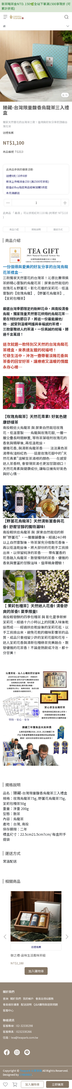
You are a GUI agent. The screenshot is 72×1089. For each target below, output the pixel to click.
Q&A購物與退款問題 (46, 1004)
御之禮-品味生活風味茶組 (28, 955)
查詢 (5, 998)
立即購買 (57, 1084)
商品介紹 (14, 229)
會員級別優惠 (11, 1004)
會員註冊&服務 (45, 998)
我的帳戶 (28, 998)
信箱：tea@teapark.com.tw (20, 1037)
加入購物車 (32, 1084)
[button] (67, 936)
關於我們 (15, 998)
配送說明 (26, 1004)
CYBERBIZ (25, 1074)
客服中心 (8, 1010)
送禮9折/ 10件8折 (16, 176)
